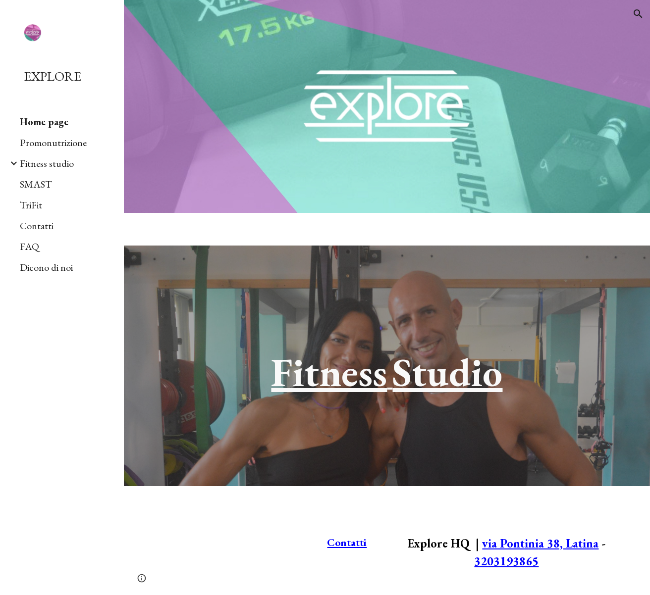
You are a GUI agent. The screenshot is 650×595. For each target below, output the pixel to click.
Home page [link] (44, 121)
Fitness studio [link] (47, 163)
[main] (387, 366)
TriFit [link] (31, 204)
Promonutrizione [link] (53, 142)
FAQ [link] (29, 246)
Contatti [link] (37, 225)
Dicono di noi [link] (46, 267)
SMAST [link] (36, 184)
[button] (638, 14)
